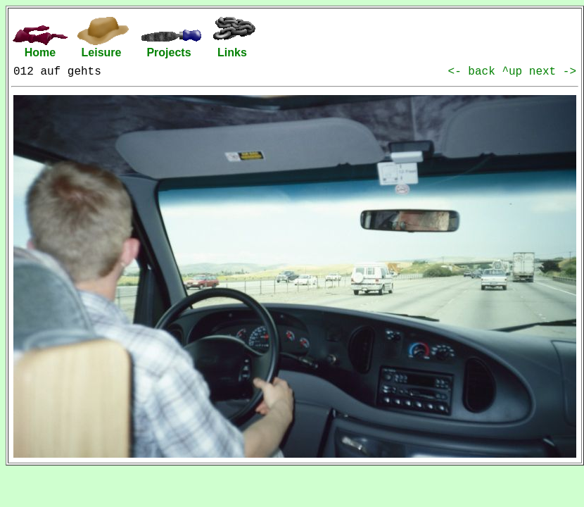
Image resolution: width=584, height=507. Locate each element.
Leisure (102, 52)
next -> (552, 71)
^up (515, 71)
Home (40, 52)
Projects (168, 52)
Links (232, 52)
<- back (475, 71)
